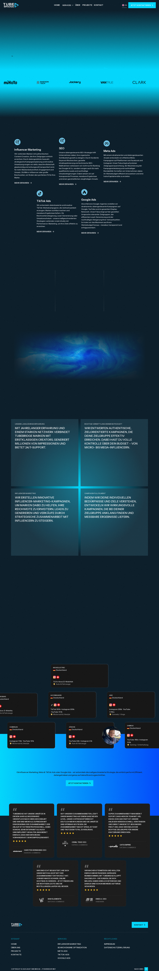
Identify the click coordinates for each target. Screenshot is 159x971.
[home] (11, 5)
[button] (68, 5)
